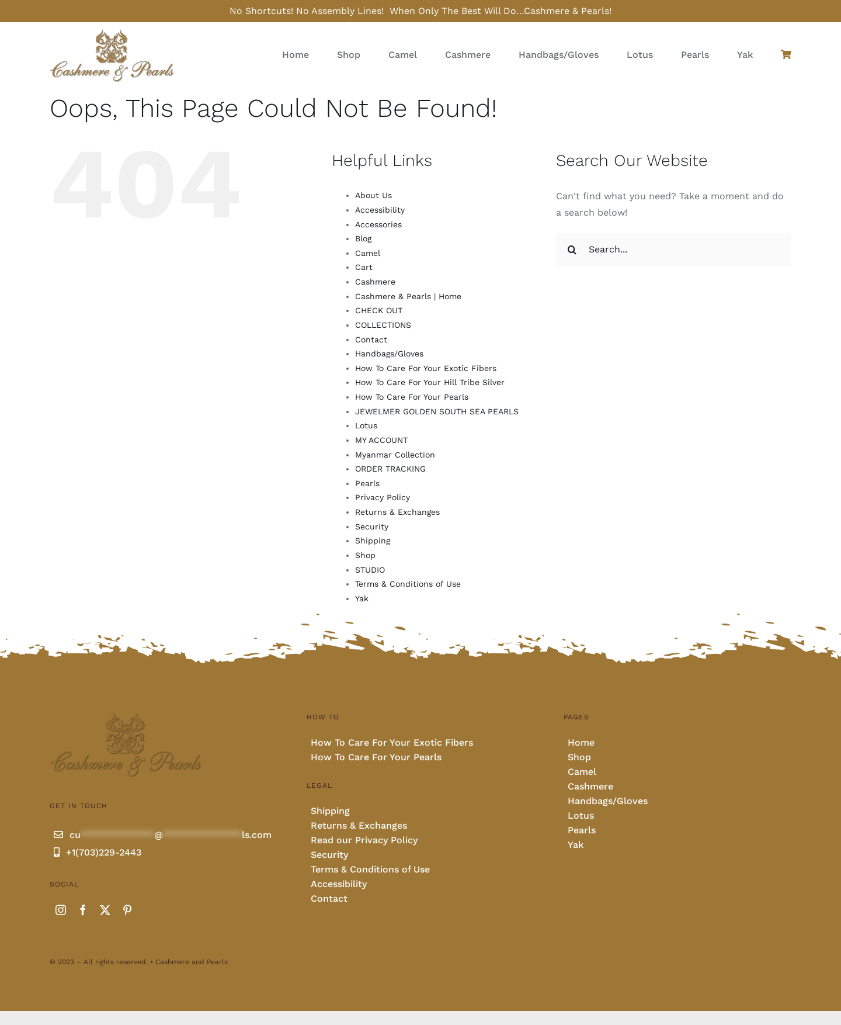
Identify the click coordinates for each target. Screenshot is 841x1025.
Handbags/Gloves (389, 353)
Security (371, 526)
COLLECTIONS (383, 325)
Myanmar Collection (395, 454)
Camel (367, 253)
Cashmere (375, 281)
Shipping (372, 540)
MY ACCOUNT (381, 440)
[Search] (572, 249)
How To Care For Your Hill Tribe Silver (430, 382)
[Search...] (673, 249)
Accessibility (380, 209)
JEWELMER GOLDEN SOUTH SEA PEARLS (437, 411)
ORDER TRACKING (390, 468)
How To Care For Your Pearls (411, 396)
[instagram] (60, 910)
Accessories (378, 224)
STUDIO (370, 569)
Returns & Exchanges (397, 512)
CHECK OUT (378, 310)
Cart (364, 267)
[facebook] (83, 910)
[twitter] (105, 910)
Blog (363, 238)
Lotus (366, 425)
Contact (371, 339)
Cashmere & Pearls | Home (408, 296)
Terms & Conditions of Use (408, 583)
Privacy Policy (382, 497)
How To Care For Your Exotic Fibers (425, 368)
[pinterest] (127, 910)
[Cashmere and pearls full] (112, 32)
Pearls (367, 483)
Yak (362, 598)
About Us (373, 195)
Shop (365, 555)
